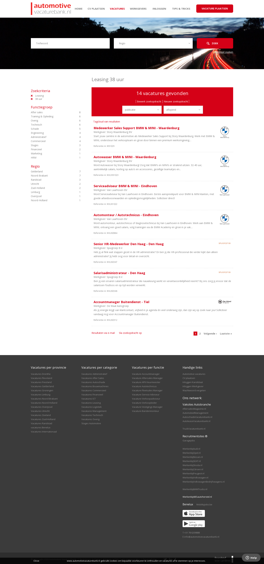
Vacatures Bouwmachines (95, 386)
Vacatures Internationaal (44, 431)
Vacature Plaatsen (215, 8)
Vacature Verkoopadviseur (146, 398)
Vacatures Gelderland (42, 386)
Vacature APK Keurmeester (146, 382)
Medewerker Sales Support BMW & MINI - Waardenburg (136, 128)
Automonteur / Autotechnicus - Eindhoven (126, 215)
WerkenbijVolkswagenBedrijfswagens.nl (204, 481)
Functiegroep (41, 107)
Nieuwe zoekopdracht (176, 101)
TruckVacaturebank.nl (194, 428)
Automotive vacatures (194, 373)
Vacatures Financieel (92, 394)
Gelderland (50, 171)
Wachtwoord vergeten (194, 390)
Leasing (39, 95)
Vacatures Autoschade (93, 382)
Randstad (50, 180)
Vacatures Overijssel (41, 406)
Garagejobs (189, 440)
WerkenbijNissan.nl (193, 457)
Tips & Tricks (181, 8)
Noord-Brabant (50, 176)
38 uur (38, 99)
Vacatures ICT (88, 398)
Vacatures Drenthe (41, 373)
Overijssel (50, 196)
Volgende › (210, 333)
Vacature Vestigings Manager (147, 406)
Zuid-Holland (50, 188)
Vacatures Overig (90, 419)
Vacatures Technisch (92, 415)
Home (78, 8)
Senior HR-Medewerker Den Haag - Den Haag (129, 244)
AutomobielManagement (195, 412)
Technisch (50, 125)
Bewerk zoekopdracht (149, 101)
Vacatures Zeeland (41, 415)
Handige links (192, 367)
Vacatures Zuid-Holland (43, 419)
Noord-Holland (50, 200)
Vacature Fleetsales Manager (147, 390)
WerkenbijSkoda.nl (192, 465)
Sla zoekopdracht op (130, 332)
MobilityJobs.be (204, 504)
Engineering (50, 133)
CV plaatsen (96, 8)
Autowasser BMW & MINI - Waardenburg (125, 157)
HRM (50, 158)
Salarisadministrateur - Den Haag (119, 273)
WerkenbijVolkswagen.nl (195, 477)
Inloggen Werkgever (193, 386)
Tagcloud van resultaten (106, 121)
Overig (50, 121)
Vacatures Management (93, 411)
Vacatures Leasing (91, 402)
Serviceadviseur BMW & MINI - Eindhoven (125, 186)
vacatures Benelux (40, 427)
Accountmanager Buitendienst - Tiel (121, 302)
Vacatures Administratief (94, 373)
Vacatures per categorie (99, 367)
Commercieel (50, 141)
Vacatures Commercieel (93, 390)
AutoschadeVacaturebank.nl (197, 417)
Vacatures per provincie (48, 367)
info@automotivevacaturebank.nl (201, 536)
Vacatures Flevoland (41, 378)
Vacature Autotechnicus (144, 386)
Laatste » (226, 333)
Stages (50, 145)
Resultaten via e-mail (103, 332)
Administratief (50, 137)
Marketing (50, 153)
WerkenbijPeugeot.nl (193, 473)
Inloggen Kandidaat (193, 382)
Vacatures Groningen (42, 390)
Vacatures (117, 8)
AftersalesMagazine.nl (194, 408)
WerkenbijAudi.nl (191, 448)
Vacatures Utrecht (40, 411)
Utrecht (50, 184)
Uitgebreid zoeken (223, 52)
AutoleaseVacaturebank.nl (196, 421)
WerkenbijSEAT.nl (192, 461)
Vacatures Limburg (40, 394)
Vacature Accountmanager (146, 373)
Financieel (50, 149)
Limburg (50, 192)
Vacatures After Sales (92, 378)
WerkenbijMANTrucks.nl (195, 489)
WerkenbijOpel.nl (192, 452)
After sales (50, 112)
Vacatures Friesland (41, 382)
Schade (50, 129)
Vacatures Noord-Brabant (44, 398)
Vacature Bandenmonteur (145, 411)
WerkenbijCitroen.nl (193, 469)
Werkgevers (138, 8)
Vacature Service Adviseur (145, 394)
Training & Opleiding (50, 116)
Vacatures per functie (148, 367)
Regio (35, 166)
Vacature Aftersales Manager (147, 378)
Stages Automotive (91, 423)
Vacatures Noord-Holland (44, 402)
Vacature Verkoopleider (144, 402)
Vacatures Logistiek (91, 406)
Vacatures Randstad (41, 423)
